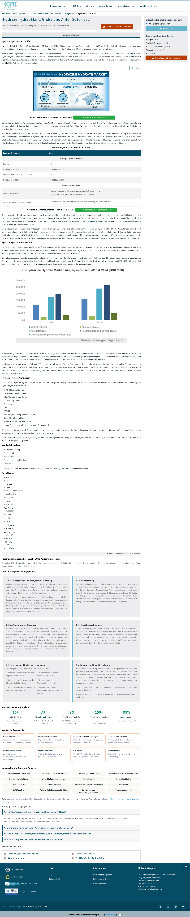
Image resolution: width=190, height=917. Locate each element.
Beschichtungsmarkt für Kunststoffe (23, 854)
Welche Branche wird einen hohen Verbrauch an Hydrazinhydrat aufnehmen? (72, 827)
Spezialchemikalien (40, 13)
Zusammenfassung (71, 35)
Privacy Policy (110, 914)
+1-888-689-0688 (152, 880)
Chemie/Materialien (21, 13)
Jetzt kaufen (166, 29)
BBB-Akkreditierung (43, 717)
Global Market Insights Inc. (15, 906)
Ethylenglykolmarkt (16, 858)
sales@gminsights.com (152, 889)
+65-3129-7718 (149, 886)
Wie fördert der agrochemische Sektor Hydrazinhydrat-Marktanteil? (72, 839)
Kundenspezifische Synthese (63, 13)
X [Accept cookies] (120, 914)
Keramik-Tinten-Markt (85, 854)
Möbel (130, 53)
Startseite (6, 13)
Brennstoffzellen (95, 221)
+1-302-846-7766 (148, 883)
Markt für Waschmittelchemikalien (90, 858)
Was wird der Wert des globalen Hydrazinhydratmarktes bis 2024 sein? (72, 812)
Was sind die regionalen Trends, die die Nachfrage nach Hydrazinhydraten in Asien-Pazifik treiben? (72, 833)
